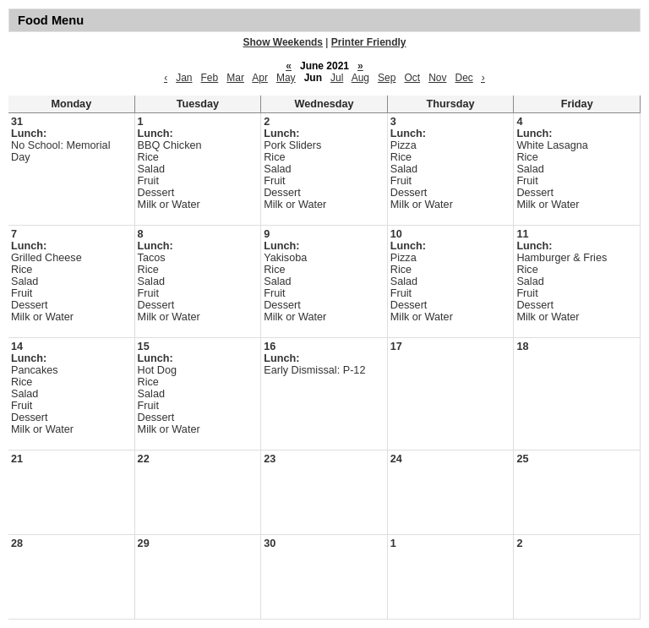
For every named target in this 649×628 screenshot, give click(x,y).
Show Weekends (283, 42)
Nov (437, 78)
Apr (260, 78)
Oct (412, 78)
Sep (386, 78)
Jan (184, 78)
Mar (235, 78)
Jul (336, 78)
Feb (210, 78)
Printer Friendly (368, 42)
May (286, 78)
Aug (360, 78)
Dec (463, 78)
